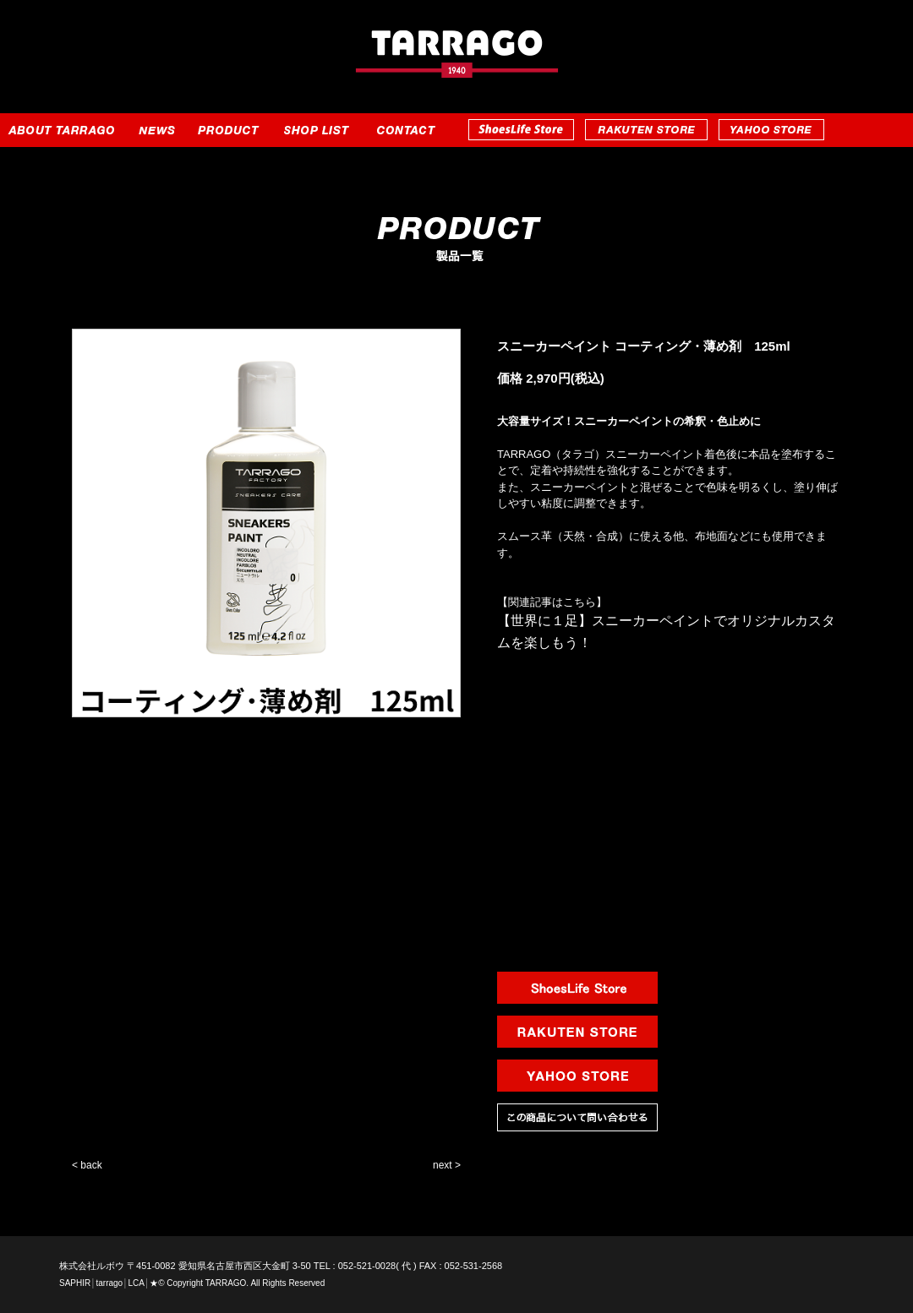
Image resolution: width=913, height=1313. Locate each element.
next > (447, 1165)
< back (87, 1165)
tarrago (109, 1283)
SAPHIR (74, 1283)
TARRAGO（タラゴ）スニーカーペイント (600, 454)
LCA (136, 1283)
